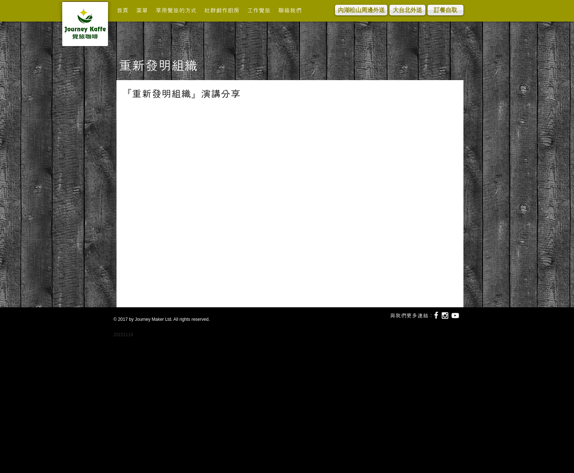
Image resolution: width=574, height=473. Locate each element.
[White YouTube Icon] (455, 315)
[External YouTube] (288, 205)
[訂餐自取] (445, 10)
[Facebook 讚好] (154, 110)
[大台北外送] (407, 10)
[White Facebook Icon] (436, 315)
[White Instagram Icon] (445, 315)
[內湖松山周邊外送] (361, 10)
